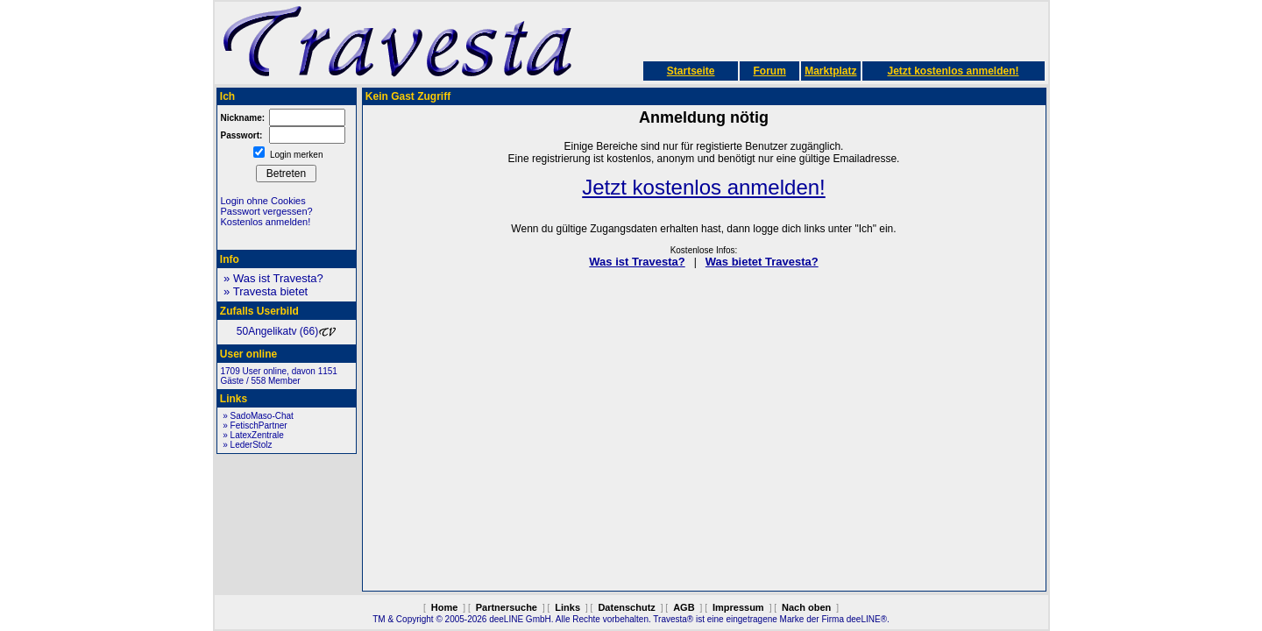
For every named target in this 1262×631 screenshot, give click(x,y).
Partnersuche (506, 607)
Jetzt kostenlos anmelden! (952, 71)
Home (444, 607)
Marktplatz (830, 71)
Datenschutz (626, 607)
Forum (769, 71)
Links (567, 607)
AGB (683, 607)
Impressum (738, 607)
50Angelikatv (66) (286, 331)
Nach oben (806, 607)
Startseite (691, 71)
